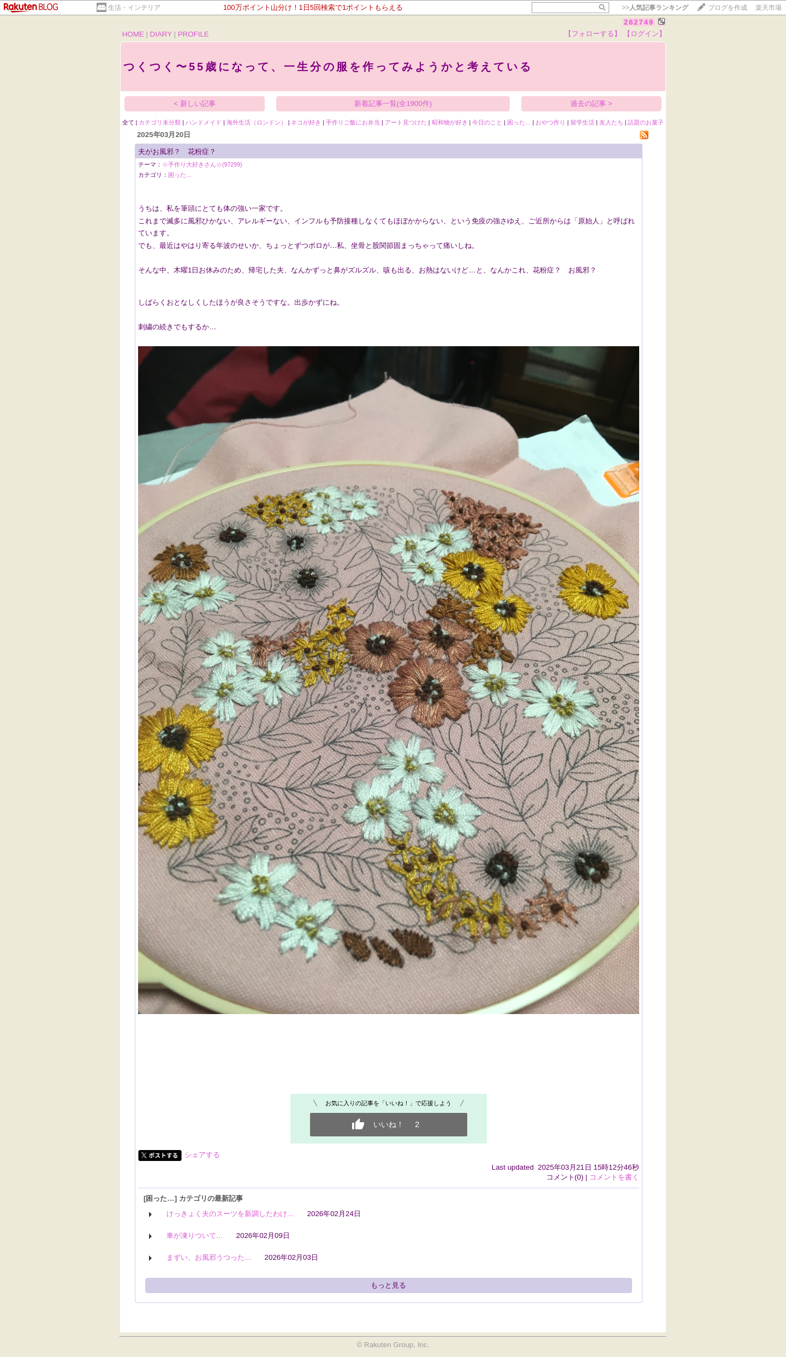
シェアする (202, 1155)
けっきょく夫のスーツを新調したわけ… (230, 1214)
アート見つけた (406, 122)
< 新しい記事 (195, 103)
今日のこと (487, 122)
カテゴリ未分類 (160, 122)
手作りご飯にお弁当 (353, 122)
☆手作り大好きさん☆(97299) (202, 164)
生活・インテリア (134, 7)
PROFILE (193, 34)
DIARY (161, 34)
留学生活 (582, 122)
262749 (639, 22)
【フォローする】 (592, 33)
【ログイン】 (644, 33)
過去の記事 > (591, 103)
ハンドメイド (204, 122)
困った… (519, 122)
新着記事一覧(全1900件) (393, 103)
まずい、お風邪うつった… (209, 1257)
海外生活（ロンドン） (257, 122)
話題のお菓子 (646, 122)
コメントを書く (614, 1177)
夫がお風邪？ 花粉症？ (177, 151)
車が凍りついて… (194, 1235)
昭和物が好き (450, 122)
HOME (133, 34)
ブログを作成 (727, 7)
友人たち (611, 122)
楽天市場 (768, 7)
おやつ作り (550, 122)
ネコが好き (306, 122)
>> (655, 7)
